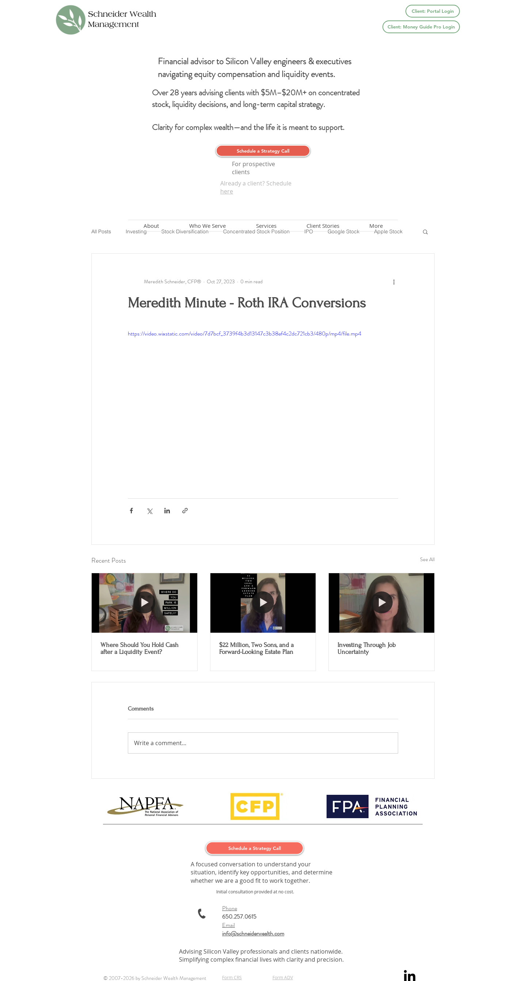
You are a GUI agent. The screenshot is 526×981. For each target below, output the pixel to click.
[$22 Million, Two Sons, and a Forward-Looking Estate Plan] (263, 602)
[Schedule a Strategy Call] (263, 151)
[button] (425, 231)
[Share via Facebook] (131, 510)
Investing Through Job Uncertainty (367, 648)
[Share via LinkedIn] (167, 510)
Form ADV (282, 977)
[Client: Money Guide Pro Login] (421, 26)
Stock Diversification (185, 232)
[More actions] (393, 281)
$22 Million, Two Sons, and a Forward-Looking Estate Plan (256, 648)
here (226, 191)
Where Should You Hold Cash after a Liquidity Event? (139, 648)
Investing (136, 232)
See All (427, 559)
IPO (308, 232)
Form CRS (232, 977)
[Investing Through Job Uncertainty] (381, 602)
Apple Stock (388, 232)
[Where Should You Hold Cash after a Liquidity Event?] (144, 602)
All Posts (101, 232)
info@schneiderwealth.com (253, 933)
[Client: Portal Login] (432, 11)
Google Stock (343, 232)
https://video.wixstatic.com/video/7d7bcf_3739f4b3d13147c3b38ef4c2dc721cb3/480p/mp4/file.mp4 (244, 333)
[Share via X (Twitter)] (149, 510)
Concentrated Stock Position (256, 232)
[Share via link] (185, 510)
